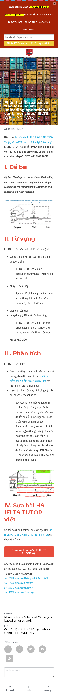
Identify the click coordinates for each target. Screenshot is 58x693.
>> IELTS (9, 592)
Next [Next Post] (6, 626)
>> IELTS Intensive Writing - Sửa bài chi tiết (26, 578)
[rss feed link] (9, 658)
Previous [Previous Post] (8, 613)
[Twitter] (19, 649)
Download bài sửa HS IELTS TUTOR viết (29, 551)
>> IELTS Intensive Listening (18, 583)
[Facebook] (8, 649)
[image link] (29, 52)
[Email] (42, 649)
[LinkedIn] (31, 649)
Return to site (11, 642)
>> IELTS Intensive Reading (18, 588)
